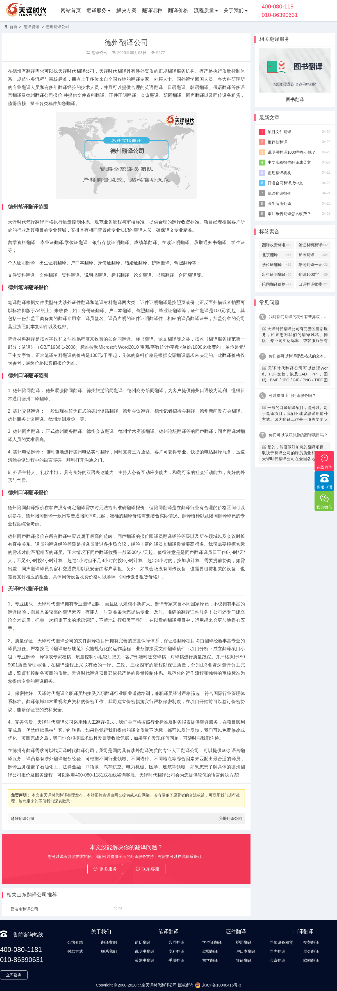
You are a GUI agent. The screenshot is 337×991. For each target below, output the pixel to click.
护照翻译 (161, 262)
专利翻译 (176, 951)
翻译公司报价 (48, 95)
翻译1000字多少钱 (313, 274)
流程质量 (204, 10)
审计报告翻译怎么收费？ (289, 213)
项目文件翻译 (279, 131)
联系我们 (109, 951)
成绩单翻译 (145, 242)
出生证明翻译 (52, 262)
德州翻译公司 (57, 26)
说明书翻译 (95, 275)
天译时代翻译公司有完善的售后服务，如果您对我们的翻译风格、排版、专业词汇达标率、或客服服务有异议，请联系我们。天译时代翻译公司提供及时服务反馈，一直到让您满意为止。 (295, 335)
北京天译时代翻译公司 (157, 985)
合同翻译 (188, 275)
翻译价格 (178, 10)
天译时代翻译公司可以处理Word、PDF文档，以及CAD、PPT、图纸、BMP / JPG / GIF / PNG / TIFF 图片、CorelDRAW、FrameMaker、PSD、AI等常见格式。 (295, 375)
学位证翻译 (76, 242)
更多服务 (105, 869)
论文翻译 (143, 275)
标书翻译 (120, 275)
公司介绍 (75, 942)
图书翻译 (295, 99)
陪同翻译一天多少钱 (313, 264)
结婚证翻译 (136, 262)
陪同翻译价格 (276, 284)
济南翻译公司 (24, 909)
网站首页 (71, 10)
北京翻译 (276, 254)
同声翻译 (195, 95)
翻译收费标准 (185, 222)
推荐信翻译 (277, 142)
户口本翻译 (82, 262)
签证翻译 (244, 960)
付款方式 (75, 951)
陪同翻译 (172, 95)
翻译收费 (108, 552)
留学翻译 (210, 960)
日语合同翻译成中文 (285, 183)
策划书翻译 (144, 960)
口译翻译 (28, 375)
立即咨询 (14, 975)
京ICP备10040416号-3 (218, 985)
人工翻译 (96, 722)
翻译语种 (152, 10)
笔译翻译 (28, 207)
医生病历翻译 (279, 203)
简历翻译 (143, 942)
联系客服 (148, 869)
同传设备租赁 (226, 95)
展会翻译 (311, 951)
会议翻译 (150, 95)
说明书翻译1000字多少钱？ (292, 152)
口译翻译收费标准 (313, 284)
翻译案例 (109, 942)
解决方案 (126, 10)
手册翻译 (176, 960)
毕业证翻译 (51, 242)
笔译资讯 (31, 26)
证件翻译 (81, 302)
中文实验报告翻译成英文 (289, 162)
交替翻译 (31, 411)
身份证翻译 (109, 262)
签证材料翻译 (313, 245)
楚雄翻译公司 (22, 818)
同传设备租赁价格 (139, 576)
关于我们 (234, 10)
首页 (13, 26)
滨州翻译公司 (230, 818)
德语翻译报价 (279, 193)
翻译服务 (96, 10)
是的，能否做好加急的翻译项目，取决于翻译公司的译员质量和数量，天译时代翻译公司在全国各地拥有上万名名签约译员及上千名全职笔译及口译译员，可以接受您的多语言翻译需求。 (295, 453)
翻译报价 (38, 287)
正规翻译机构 (279, 173)
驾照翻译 (183, 262)
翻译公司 (85, 71)
